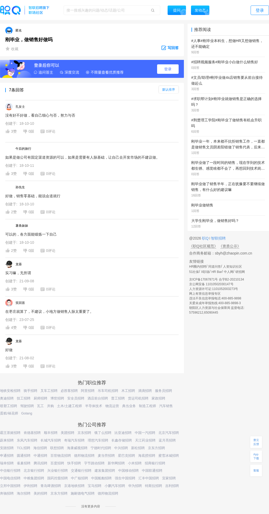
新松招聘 (138, 448)
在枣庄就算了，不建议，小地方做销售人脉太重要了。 (49, 311)
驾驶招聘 (27, 406)
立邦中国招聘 (10, 486)
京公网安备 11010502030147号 (211, 284)
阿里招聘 (88, 391)
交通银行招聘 (81, 471)
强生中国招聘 (125, 478)
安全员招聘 (75, 398)
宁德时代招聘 (101, 448)
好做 (9, 350)
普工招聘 (118, 398)
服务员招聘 (163, 391)
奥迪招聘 (7, 398)
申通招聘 (7, 456)
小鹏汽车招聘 (115, 486)
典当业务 (129, 406)
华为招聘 (135, 486)
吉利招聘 (172, 486)
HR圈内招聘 (197, 266)
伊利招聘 (30, 486)
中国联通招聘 (152, 471)
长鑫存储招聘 (121, 440)
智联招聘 (218, 238)
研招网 (240, 272)
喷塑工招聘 (8, 406)
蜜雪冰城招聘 (168, 456)
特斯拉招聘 (153, 486)
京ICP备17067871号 (203, 279)
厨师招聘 (40, 398)
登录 (168, 69)
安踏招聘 (7, 448)
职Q (206, 238)
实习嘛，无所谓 (18, 273)
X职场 (205, 272)
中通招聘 (40, 456)
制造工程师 (147, 406)
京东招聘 (84, 433)
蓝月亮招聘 (167, 440)
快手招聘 (74, 463)
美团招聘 (67, 433)
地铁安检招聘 (10, 391)
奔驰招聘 (7, 493)
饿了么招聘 (102, 433)
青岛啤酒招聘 (50, 486)
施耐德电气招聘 (83, 493)
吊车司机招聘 (108, 391)
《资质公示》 (230, 246)
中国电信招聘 (10, 478)
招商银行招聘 (155, 463)
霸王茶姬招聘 (10, 433)
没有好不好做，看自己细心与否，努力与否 (40, 115)
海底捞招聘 (146, 456)
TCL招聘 (23, 448)
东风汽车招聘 (27, 440)
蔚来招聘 (7, 440)
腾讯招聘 (40, 463)
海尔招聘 (23, 493)
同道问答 (214, 266)
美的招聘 (40, 493)
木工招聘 (128, 391)
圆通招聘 (23, 456)
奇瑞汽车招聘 (74, 440)
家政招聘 (158, 398)
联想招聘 (57, 448)
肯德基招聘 (32, 433)
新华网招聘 (116, 463)
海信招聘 (40, 448)
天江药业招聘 (145, 440)
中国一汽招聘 (145, 433)
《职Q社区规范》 (203, 246)
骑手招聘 (30, 391)
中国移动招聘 (128, 471)
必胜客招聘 (69, 391)
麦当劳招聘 (106, 456)
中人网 (228, 272)
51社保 (194, 272)
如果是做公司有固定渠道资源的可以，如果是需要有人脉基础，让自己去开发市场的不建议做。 (82, 157)
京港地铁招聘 (74, 486)
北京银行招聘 (34, 471)
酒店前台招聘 (97, 398)
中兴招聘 (121, 448)
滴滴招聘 (145, 391)
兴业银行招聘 (57, 471)
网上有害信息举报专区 (205, 293)
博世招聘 (57, 398)
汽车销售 (166, 406)
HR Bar (216, 272)
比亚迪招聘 (123, 433)
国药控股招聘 (57, 478)
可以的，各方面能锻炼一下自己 (31, 234)
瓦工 (40, 406)
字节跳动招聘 (94, 463)
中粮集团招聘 (34, 478)
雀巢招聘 (23, 463)
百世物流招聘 (60, 456)
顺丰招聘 (51, 433)
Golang (26, 413)
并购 (50, 406)
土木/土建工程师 (69, 406)
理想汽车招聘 (98, 440)
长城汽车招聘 (50, 440)
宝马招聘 (94, 486)
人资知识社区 (232, 266)
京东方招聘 (156, 448)
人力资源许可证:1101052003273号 (213, 289)
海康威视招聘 (77, 448)
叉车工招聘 (49, 391)
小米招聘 (135, 463)
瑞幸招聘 (7, 463)
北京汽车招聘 (168, 433)
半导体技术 (93, 406)
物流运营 (112, 406)
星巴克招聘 (126, 456)
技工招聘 (23, 398)
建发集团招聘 (105, 471)
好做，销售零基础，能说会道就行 (32, 196)
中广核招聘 (79, 478)
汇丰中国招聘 (148, 478)
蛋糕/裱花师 (9, 413)
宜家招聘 (169, 478)
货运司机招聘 (138, 398)
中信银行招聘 (10, 471)
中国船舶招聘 (101, 478)
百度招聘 (57, 463)
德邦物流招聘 (84, 456)
